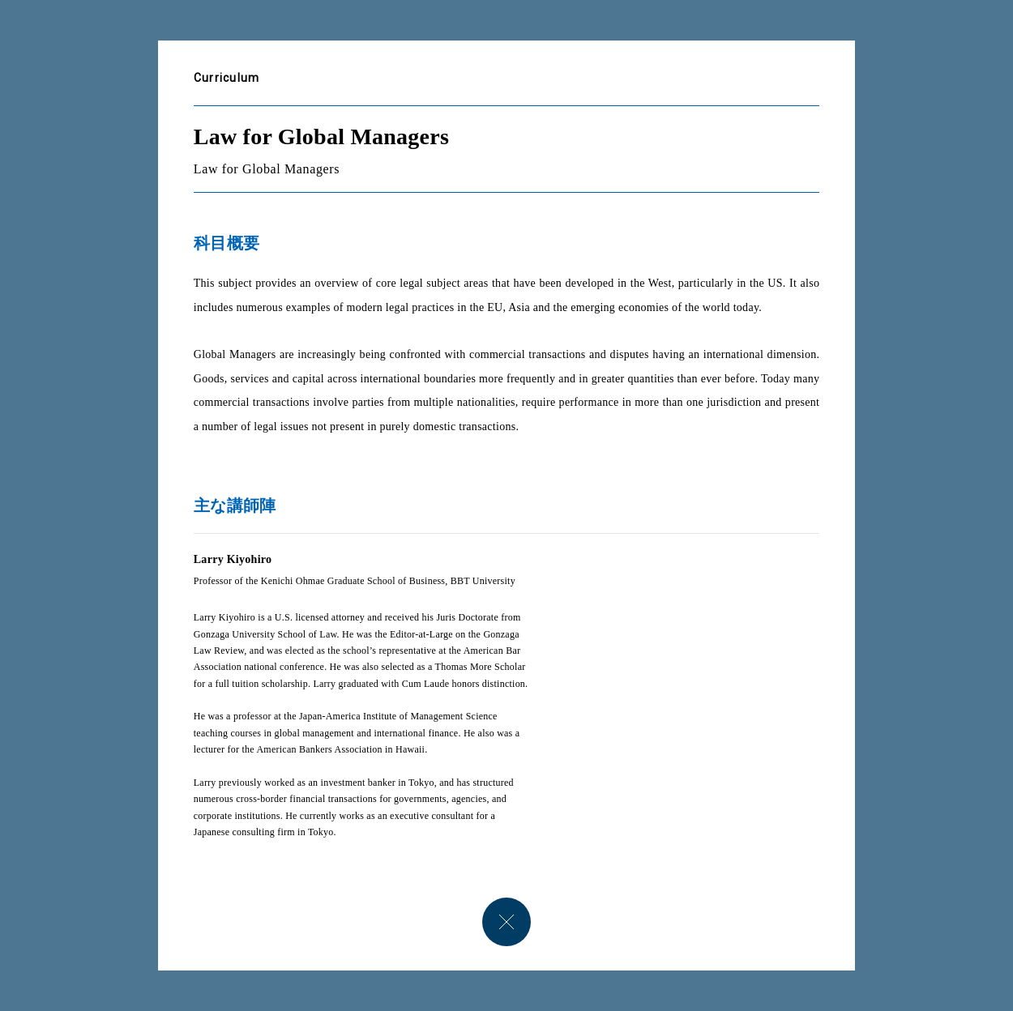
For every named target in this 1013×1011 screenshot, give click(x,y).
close (506, 922)
